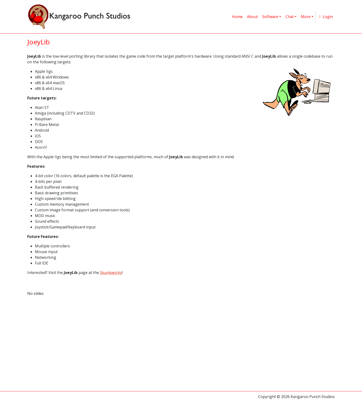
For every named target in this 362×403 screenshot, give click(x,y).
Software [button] (270, 16)
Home (237, 16)
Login (325, 16)
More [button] (306, 16)
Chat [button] (289, 16)
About (252, 16)
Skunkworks (111, 272)
